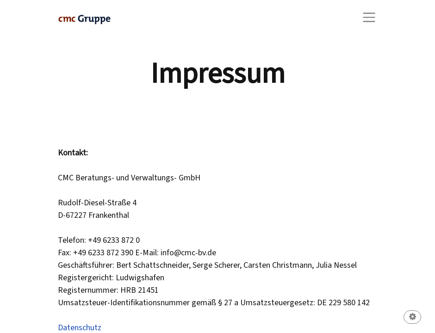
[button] (412, 318)
